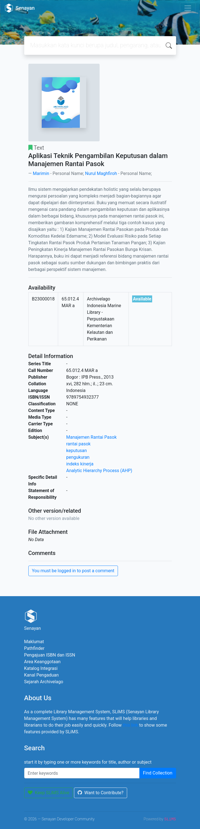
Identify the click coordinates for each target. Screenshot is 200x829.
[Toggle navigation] (188, 8)
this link (130, 725)
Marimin (41, 173)
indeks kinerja (79, 464)
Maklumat (34, 641)
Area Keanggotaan (42, 661)
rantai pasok (78, 443)
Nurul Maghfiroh (101, 173)
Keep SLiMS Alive (49, 792)
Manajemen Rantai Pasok (91, 437)
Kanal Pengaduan (41, 675)
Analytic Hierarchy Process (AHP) (99, 470)
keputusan (76, 450)
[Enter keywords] (82, 773)
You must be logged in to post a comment (73, 570)
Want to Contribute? (101, 792)
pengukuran (78, 457)
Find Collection (157, 773)
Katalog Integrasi (41, 668)
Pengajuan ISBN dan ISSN (49, 655)
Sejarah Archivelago (43, 681)
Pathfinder (34, 648)
